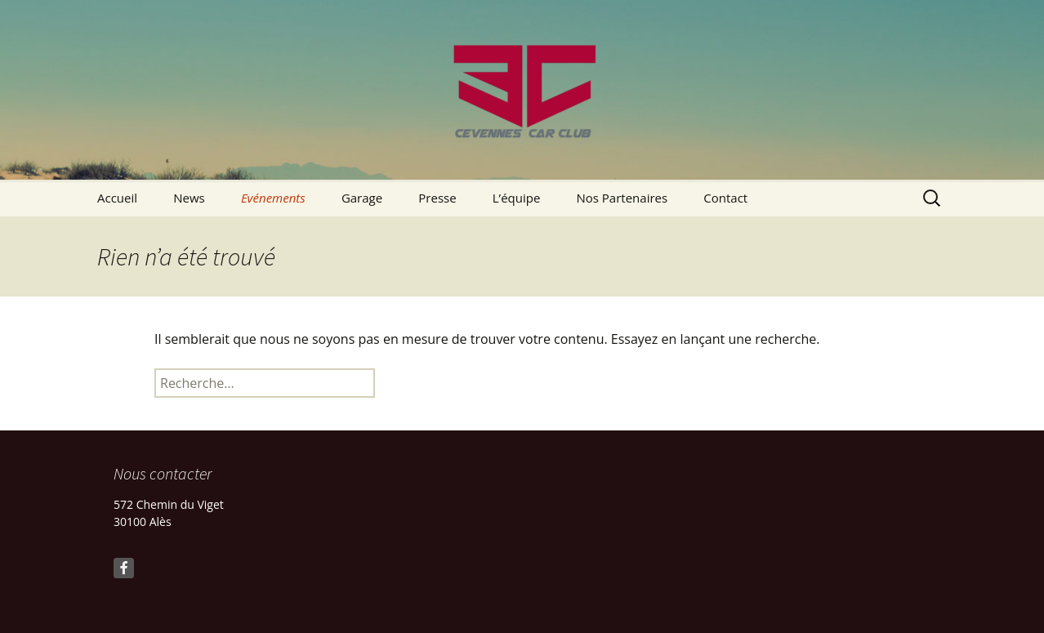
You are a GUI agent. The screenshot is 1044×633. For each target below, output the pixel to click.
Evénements (273, 197)
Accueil (117, 197)
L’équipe (517, 197)
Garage (361, 197)
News (189, 197)
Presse (437, 197)
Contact (725, 197)
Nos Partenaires (621, 197)
